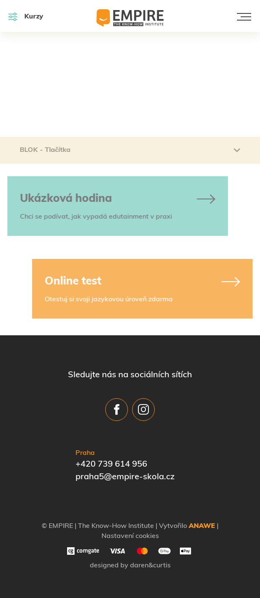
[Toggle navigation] (244, 17)
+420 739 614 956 (111, 464)
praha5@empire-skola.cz (124, 477)
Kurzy (25, 16)
